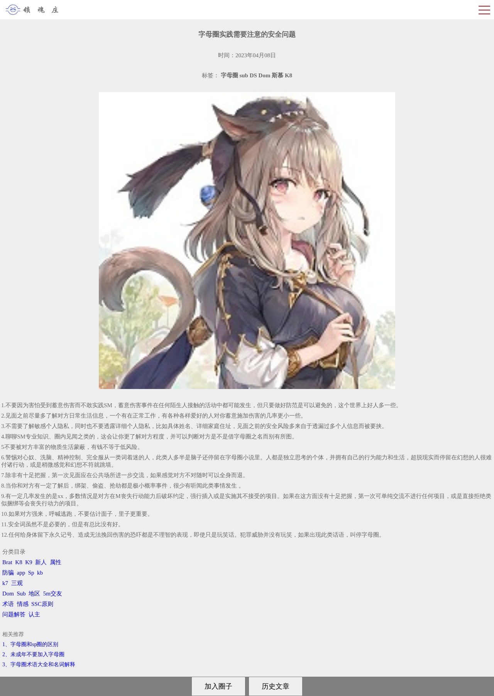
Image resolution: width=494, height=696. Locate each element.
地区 (34, 593)
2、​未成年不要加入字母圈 (33, 654)
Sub (21, 593)
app (21, 573)
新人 (41, 562)
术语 (8, 604)
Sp (31, 573)
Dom (8, 593)
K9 (28, 562)
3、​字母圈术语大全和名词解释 (38, 664)
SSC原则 (42, 604)
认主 (34, 614)
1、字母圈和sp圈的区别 (30, 644)
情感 (23, 604)
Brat (7, 562)
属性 (55, 562)
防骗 (8, 573)
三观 (17, 583)
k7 (5, 583)
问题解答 (13, 614)
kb (40, 573)
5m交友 (52, 593)
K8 (18, 562)
